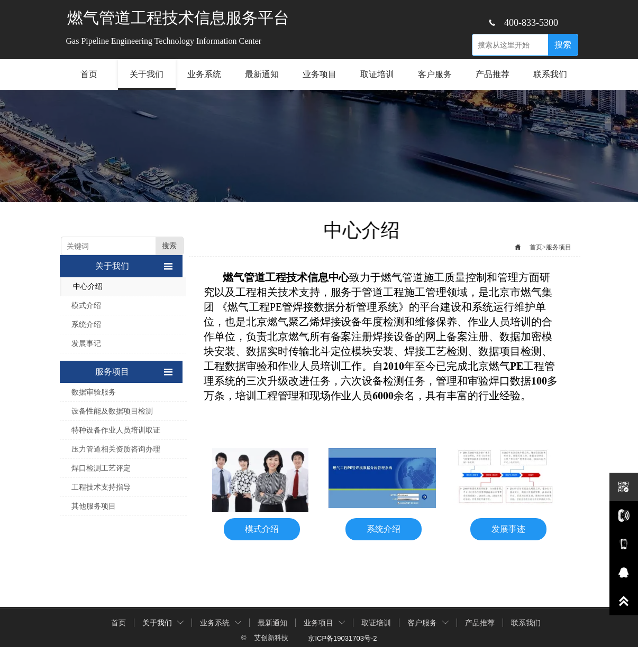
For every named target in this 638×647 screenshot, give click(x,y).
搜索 (562, 44)
